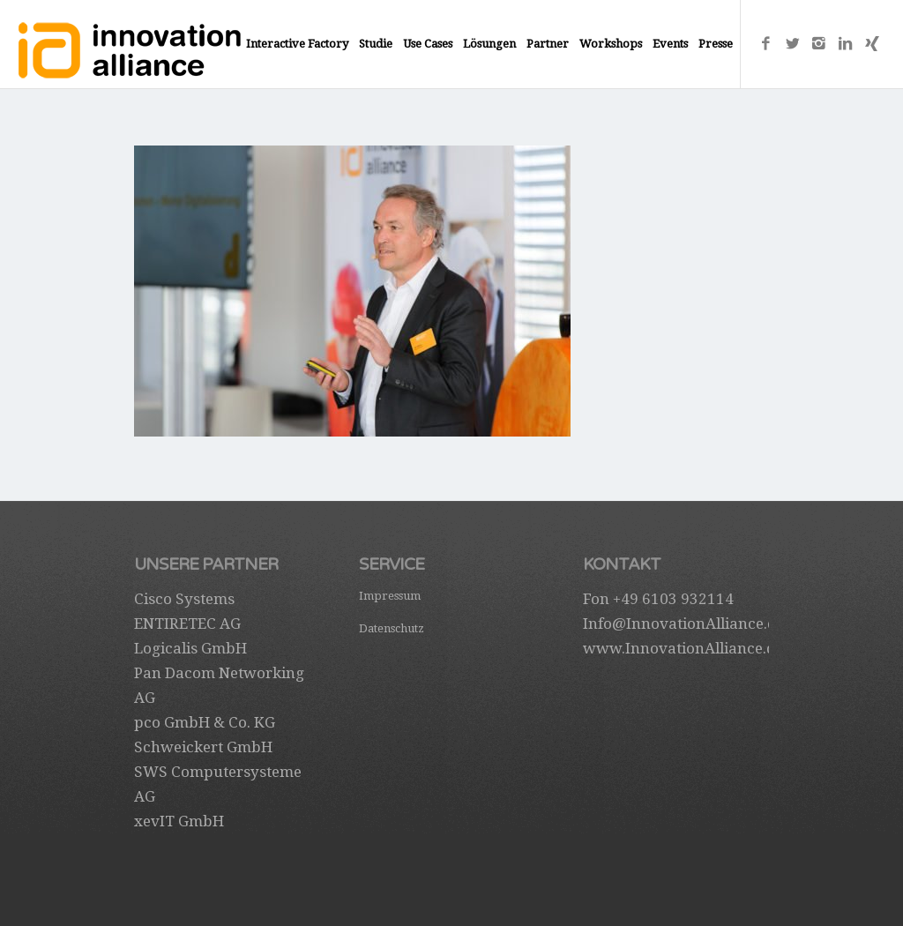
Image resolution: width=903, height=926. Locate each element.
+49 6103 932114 (673, 599)
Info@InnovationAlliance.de (683, 623)
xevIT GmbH (179, 821)
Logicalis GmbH (190, 648)
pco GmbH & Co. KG (204, 722)
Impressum (390, 595)
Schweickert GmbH (203, 747)
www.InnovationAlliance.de (683, 648)
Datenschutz (391, 628)
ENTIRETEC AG (187, 623)
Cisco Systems (184, 599)
